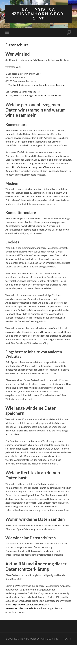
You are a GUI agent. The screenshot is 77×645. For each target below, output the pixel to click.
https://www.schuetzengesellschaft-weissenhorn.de (33, 95)
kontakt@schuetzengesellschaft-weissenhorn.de (38, 84)
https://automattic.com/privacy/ (27, 167)
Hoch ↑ (67, 639)
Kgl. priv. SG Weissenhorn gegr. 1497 (38, 13)
